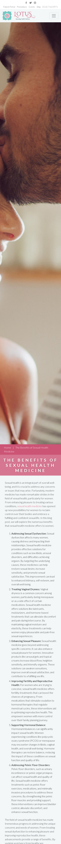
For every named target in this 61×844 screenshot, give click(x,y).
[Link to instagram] (35, 2)
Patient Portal (9, 7)
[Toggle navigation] (53, 16)
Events (32, 7)
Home (7, 447)
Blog (39, 7)
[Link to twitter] (30, 2)
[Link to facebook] (26, 2)
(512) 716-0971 (50, 7)
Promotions (22, 7)
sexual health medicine (29, 506)
